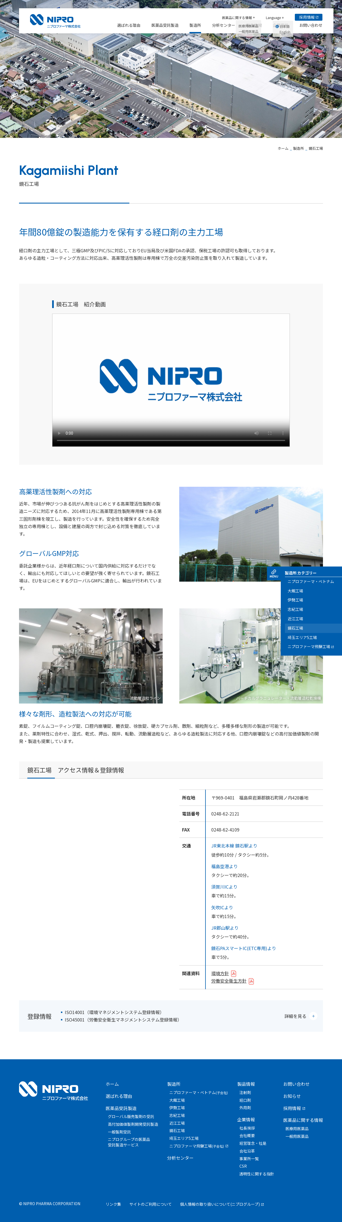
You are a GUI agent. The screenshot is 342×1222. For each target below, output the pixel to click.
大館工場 (177, 1100)
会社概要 (247, 1135)
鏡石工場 (177, 1130)
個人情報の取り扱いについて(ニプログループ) (220, 1204)
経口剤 (245, 1100)
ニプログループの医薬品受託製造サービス (129, 1142)
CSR (243, 1166)
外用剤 (245, 1107)
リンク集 (113, 1204)
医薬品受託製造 (121, 1108)
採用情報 (292, 1108)
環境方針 (220, 973)
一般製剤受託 (119, 1132)
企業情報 (246, 1119)
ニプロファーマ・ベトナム (198, 1092)
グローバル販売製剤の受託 (131, 1116)
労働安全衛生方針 (229, 980)
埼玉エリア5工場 (184, 1138)
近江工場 (177, 1123)
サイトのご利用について (150, 1204)
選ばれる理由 (119, 1096)
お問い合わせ (296, 1084)
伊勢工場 (177, 1107)
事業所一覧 (249, 1158)
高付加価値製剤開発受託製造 (133, 1124)
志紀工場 (177, 1115)
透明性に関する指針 (256, 1173)
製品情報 (246, 1084)
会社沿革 (247, 1151)
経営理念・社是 (252, 1143)
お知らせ (292, 1096)
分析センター (180, 1157)
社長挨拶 (247, 1128)
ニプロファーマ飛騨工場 (196, 1146)
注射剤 (245, 1092)
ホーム (112, 1084)
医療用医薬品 (297, 1128)
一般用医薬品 (297, 1136)
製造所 (173, 1084)
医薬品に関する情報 (303, 1120)
